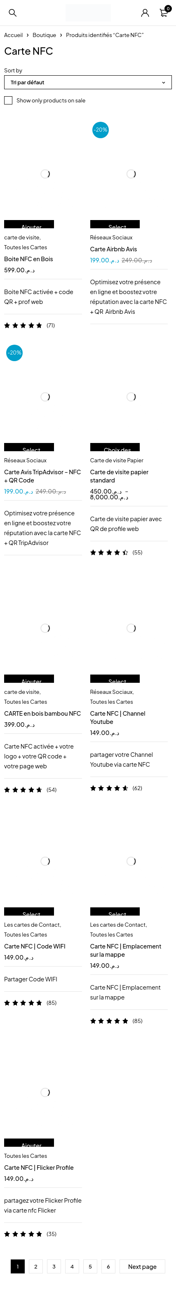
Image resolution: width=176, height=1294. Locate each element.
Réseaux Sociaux (111, 237)
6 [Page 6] (108, 1266)
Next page (142, 1266)
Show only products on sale (51, 100)
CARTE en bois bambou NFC (42, 713)
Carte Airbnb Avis (113, 249)
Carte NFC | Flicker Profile (39, 1167)
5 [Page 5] (90, 1266)
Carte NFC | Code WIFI (35, 946)
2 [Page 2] (36, 1266)
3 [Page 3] (54, 1266)
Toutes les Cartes (25, 247)
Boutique (44, 35)
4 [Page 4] (72, 1266)
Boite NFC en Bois (28, 258)
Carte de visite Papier (116, 460)
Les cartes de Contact (32, 924)
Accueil (13, 35)
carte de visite (21, 237)
